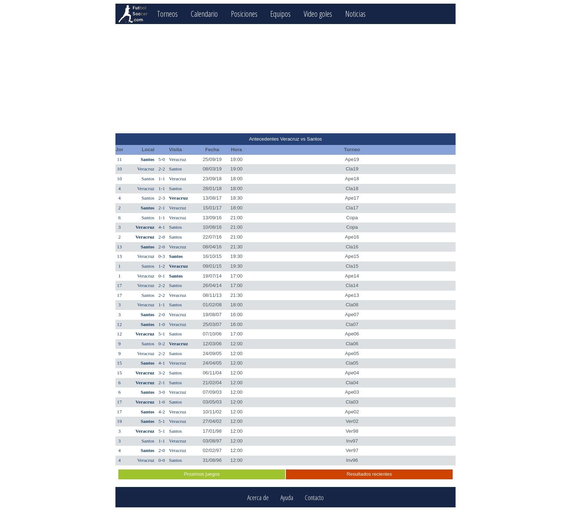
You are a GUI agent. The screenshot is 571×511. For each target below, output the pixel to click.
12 (119, 324)
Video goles (318, 13)
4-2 (161, 411)
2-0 (161, 237)
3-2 (161, 373)
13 (119, 246)
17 (119, 285)
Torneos (167, 13)
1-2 (161, 266)
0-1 (161, 276)
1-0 (161, 324)
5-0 (161, 159)
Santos (147, 159)
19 (119, 421)
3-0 (161, 392)
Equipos (280, 13)
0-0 (161, 460)
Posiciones (244, 13)
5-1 (161, 334)
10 (119, 169)
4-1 (161, 227)
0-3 (161, 256)
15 (119, 363)
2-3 (161, 198)
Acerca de (258, 497)
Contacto (314, 497)
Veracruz (177, 159)
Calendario (204, 13)
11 (119, 159)
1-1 (161, 178)
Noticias (355, 13)
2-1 (161, 208)
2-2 (161, 169)
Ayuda (286, 497)
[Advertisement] (285, 79)
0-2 (161, 343)
